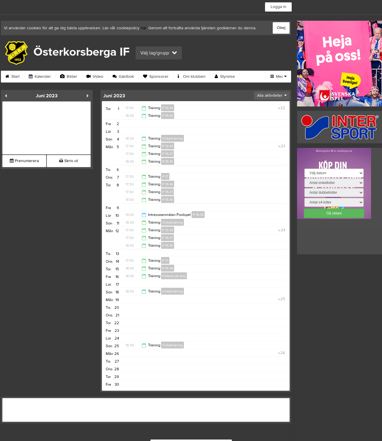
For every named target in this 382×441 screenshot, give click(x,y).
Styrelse (225, 76)
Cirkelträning (172, 138)
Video (94, 76)
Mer (278, 76)
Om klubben (192, 76)
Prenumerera (24, 161)
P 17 (165, 176)
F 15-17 (167, 153)
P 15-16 (167, 115)
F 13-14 (167, 108)
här (143, 28)
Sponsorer (155, 76)
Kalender (40, 76)
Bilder (68, 76)
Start (12, 76)
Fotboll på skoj (174, 276)
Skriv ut (68, 161)
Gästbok (123, 76)
